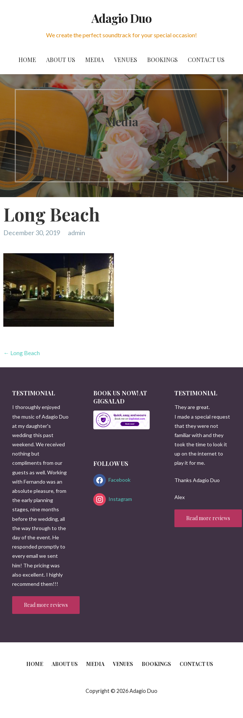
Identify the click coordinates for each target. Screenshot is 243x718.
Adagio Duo (121, 18)
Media (94, 59)
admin (76, 233)
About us (60, 59)
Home (27, 59)
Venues (125, 59)
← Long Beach (21, 352)
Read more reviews (46, 604)
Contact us (206, 59)
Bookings (162, 59)
